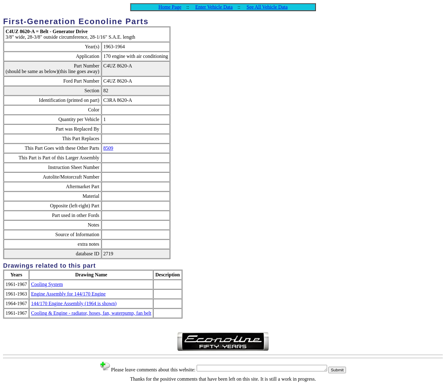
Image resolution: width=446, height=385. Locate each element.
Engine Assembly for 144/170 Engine (68, 293)
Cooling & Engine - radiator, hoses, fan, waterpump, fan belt (91, 313)
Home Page (169, 7)
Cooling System (47, 284)
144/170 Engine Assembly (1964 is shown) (73, 303)
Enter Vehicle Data (214, 7)
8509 (108, 148)
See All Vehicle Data (267, 7)
